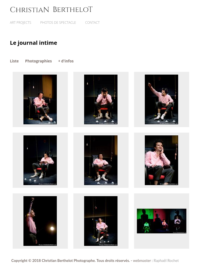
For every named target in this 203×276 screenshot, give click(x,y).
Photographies (38, 61)
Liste (14, 61)
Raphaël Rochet (166, 260)
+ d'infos (66, 61)
